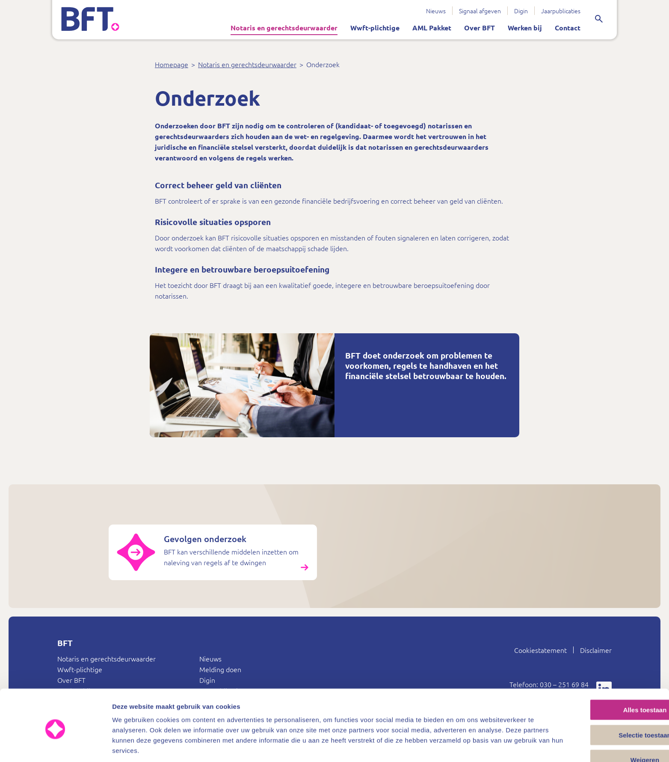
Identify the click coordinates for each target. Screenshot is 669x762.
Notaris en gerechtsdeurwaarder (278, 27)
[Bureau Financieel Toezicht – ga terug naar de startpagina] (103, 19)
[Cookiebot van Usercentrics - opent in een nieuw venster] (55, 745)
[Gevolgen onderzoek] (180, 573)
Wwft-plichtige (369, 27)
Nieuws (430, 10)
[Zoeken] (598, 19)
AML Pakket (425, 27)
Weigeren (597, 726)
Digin (515, 10)
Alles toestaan (597, 676)
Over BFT (473, 27)
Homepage (171, 65)
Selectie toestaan (597, 702)
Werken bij (519, 27)
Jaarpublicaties (554, 10)
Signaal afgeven (474, 10)
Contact (561, 27)
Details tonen (462, 745)
